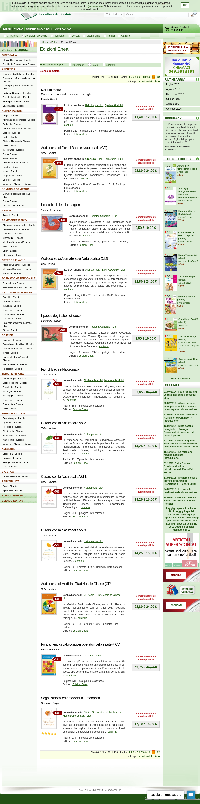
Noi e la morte (51, 90)
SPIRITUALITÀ (10, 481)
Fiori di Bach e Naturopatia (60, 369)
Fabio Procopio (185, 217)
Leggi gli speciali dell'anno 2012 (183, 528)
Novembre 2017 (175, 94)
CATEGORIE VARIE (13, 260)
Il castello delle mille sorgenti (61, 205)
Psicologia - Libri (94, 105)
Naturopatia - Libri (114, 380)
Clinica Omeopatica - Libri (98, 712)
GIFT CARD (63, 28)
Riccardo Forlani (50, 649)
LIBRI (7, 28)
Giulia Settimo (185, 241)
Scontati (110, 65)
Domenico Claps (50, 703)
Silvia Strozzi (184, 283)
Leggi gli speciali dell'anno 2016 (181, 513)
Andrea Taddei (185, 200)
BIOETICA (8, 471)
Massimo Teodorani (188, 261)
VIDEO (18, 28)
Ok (185, 5)
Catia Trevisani (49, 153)
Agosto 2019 (173, 89)
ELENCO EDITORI (13, 500)
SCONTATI (176, 605)
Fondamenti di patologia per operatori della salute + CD (80, 644)
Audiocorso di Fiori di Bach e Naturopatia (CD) (74, 148)
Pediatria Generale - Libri (103, 216)
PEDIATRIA (8, 69)
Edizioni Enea (81, 134)
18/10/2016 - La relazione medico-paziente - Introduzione (178, 455)
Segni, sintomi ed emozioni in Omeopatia (70, 698)
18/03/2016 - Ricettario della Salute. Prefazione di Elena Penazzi (180, 500)
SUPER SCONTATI (39, 28)
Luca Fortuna (48, 263)
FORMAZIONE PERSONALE (19, 278)
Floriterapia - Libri (113, 159)
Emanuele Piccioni (51, 210)
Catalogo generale (181, 590)
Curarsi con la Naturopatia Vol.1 (63, 477)
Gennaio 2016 (174, 108)
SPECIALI (172, 385)
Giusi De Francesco (188, 365)
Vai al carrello (167, 29)
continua (68, 125)
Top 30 (197, 158)
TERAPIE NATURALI (14, 413)
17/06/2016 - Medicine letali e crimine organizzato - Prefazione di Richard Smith (180, 480)
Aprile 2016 (172, 104)
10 (148, 77)
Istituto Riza (182, 172)
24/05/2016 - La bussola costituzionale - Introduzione (180, 491)
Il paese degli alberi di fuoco (60, 316)
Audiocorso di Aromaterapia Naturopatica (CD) (74, 258)
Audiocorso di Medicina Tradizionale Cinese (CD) (76, 584)
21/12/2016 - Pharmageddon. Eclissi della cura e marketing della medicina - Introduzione (181, 443)
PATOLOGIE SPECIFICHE (17, 292)
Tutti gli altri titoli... (181, 378)
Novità (95, 65)
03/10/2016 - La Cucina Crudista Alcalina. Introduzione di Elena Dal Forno (178, 468)
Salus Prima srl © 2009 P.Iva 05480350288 (100, 790)
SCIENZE (7, 335)
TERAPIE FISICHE (13, 373)
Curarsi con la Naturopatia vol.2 (63, 423)
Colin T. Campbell (187, 342)
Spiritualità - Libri (114, 105)
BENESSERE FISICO (14, 220)
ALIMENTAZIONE (12, 110)
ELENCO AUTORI (12, 495)
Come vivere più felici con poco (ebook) (186, 235)
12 (158, 77)
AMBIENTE (8, 449)
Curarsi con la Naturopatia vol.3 (63, 530)
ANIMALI (7, 210)
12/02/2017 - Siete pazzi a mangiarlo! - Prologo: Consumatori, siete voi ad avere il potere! (179, 431)
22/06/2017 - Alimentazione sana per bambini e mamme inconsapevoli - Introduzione (180, 406)
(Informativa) (95, 6)
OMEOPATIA (9, 55)
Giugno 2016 (173, 99)
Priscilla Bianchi (49, 99)
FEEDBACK (173, 118)
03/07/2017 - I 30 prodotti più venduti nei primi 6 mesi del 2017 (180, 394)
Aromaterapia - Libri (96, 269)
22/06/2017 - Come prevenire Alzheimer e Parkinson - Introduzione (180, 417)
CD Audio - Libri (93, 159)
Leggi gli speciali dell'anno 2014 (183, 519)
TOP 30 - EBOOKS (178, 159)
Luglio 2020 (172, 84)
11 (153, 77)
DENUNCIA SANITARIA (16, 189)
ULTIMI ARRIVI (175, 79)
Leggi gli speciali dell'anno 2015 (180, 516)
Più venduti (78, 65)
